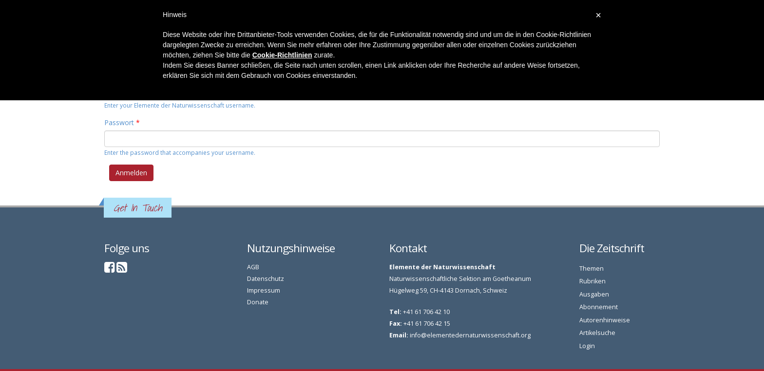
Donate (257, 302)
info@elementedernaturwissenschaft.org (470, 335)
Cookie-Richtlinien (282, 55)
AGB (253, 267)
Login (587, 346)
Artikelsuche (597, 333)
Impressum (263, 290)
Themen (591, 268)
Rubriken (592, 281)
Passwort (122, 122)
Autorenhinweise (604, 320)
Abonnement (598, 307)
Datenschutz (265, 279)
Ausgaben (594, 294)
